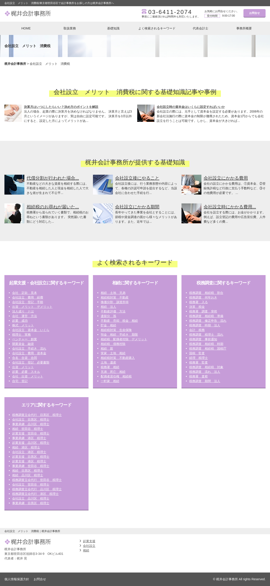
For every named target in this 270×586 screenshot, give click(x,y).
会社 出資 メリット (27, 376)
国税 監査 (197, 353)
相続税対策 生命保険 (116, 330)
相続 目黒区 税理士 (27, 470)
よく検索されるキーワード (157, 28)
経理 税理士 (198, 358)
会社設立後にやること (137, 178)
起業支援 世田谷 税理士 (30, 433)
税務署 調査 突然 (203, 311)
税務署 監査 (198, 362)
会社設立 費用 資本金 (29, 353)
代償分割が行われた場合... (53, 178)
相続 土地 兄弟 (113, 293)
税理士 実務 (21, 334)
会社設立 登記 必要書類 (30, 362)
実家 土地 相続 (113, 353)
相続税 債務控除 (113, 344)
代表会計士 (200, 28)
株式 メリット (23, 325)
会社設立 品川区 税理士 (30, 498)
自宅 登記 (20, 381)
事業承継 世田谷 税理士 (30, 466)
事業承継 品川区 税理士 (30, 424)
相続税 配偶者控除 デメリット (124, 339)
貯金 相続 (108, 325)
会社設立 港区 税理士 (29, 452)
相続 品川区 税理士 (27, 475)
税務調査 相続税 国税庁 (207, 348)
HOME (26, 28)
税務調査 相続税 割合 (206, 293)
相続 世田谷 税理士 (27, 429)
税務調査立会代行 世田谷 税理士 (37, 480)
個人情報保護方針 (16, 579)
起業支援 (89, 541)
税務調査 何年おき (203, 297)
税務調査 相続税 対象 (206, 367)
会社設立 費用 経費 (27, 297)
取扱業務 (70, 28)
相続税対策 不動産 (115, 297)
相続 (86, 550)
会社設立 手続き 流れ (29, 348)
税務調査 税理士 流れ (206, 334)
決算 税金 (197, 306)
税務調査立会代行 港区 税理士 (35, 494)
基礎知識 (113, 28)
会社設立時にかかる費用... (230, 206)
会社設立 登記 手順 (27, 302)
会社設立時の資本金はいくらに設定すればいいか (191, 107)
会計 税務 (197, 330)
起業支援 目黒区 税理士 (30, 456)
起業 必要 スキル (26, 371)
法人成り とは (23, 311)
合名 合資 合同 (24, 358)
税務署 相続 (110, 367)
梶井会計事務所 (15, 63)
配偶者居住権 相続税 (116, 376)
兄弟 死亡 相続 (113, 371)
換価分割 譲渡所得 (115, 302)
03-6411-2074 (170, 12)
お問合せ (254, 13)
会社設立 (89, 546)
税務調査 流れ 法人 (204, 371)
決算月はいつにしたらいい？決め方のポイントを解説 (61, 107)
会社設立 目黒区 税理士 (30, 419)
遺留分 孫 (108, 316)
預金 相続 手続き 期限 (119, 334)
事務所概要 (244, 28)
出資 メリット (23, 367)
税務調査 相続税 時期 (206, 344)
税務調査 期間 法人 (204, 381)
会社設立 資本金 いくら (30, 330)
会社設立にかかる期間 (137, 206)
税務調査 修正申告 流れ (207, 320)
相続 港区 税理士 (26, 447)
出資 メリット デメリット (32, 306)
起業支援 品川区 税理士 (30, 442)
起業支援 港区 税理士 (29, 461)
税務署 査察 (198, 376)
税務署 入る (198, 302)
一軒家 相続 (110, 381)
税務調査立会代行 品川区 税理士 (37, 489)
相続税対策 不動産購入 (118, 358)
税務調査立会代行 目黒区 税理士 (37, 415)
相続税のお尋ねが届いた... (53, 206)
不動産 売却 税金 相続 (119, 320)
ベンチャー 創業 (24, 339)
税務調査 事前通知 (203, 339)
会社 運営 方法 (24, 316)
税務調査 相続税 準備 (206, 316)
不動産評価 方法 (113, 311)
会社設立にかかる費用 (226, 178)
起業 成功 (20, 320)
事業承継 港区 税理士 (29, 438)
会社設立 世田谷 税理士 (30, 484)
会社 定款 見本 (24, 293)
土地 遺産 (108, 362)
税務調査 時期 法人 (204, 325)
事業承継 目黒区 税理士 (30, 503)
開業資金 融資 (23, 344)
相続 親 (107, 348)
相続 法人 (108, 306)
